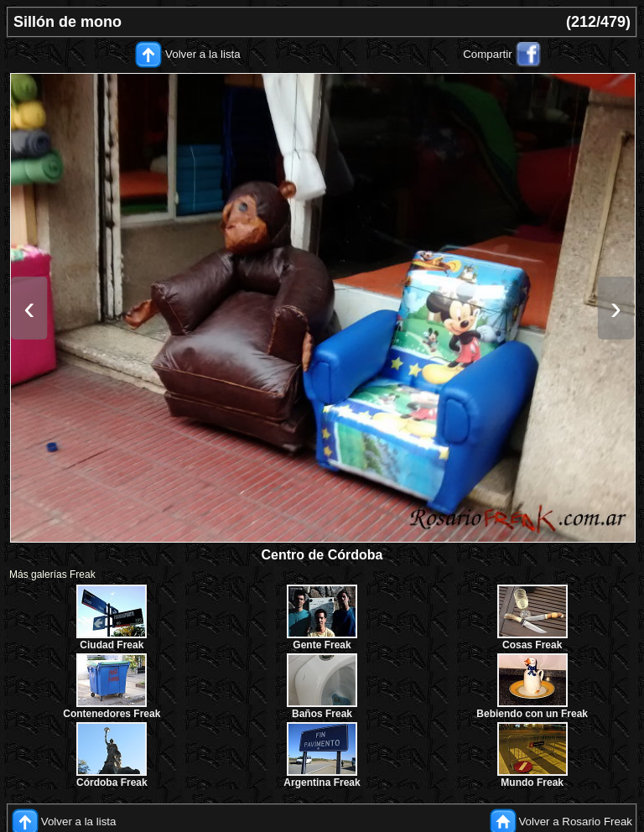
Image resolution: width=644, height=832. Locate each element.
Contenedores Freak (111, 714)
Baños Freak (322, 714)
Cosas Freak (532, 645)
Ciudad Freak (111, 645)
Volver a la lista (203, 54)
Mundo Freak (532, 782)
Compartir (487, 54)
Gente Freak (322, 645)
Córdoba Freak (112, 782)
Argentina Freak (321, 782)
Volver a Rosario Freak (575, 821)
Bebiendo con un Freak (532, 714)
